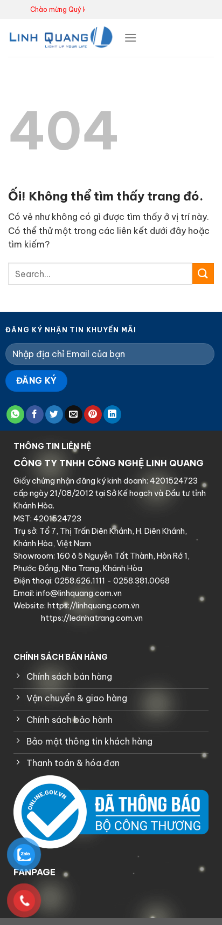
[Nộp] (203, 273)
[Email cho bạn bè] (73, 414)
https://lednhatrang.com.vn (91, 618)
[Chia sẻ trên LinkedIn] (112, 414)
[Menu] (130, 37)
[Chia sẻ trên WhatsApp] (15, 414)
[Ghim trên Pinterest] (93, 414)
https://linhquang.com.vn (93, 606)
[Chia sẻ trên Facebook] (35, 414)
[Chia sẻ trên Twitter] (54, 414)
